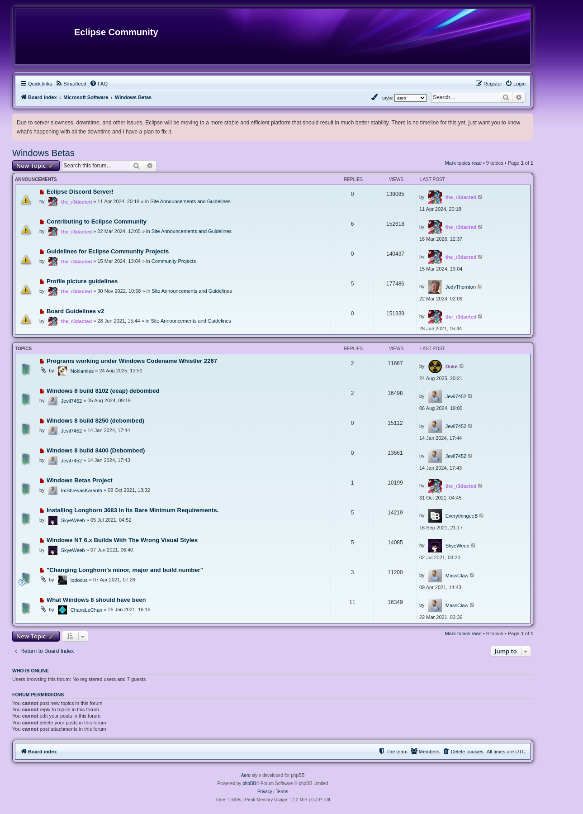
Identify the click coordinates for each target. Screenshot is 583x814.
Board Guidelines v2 (75, 311)
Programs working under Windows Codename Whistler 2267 (132, 360)
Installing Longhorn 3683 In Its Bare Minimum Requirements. (132, 510)
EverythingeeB (462, 516)
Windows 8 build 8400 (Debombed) (96, 450)
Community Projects (174, 261)
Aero (246, 775)
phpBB (249, 783)
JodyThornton (461, 287)
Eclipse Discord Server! (80, 191)
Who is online (30, 670)
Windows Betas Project (80, 480)
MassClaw (457, 575)
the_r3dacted (76, 202)
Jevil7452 (71, 401)
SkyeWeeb (73, 520)
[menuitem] (70, 83)
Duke (452, 366)
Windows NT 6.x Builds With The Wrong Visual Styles (122, 540)
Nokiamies (82, 371)
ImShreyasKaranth (81, 490)
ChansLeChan (86, 610)
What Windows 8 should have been (96, 599)
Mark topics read (463, 163)
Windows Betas (43, 153)
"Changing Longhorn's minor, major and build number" (125, 569)
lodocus (79, 580)
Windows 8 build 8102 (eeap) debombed (103, 390)
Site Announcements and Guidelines (190, 201)
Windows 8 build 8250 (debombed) (95, 420)
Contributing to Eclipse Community (97, 221)
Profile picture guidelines (82, 281)
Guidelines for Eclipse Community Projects (108, 251)
